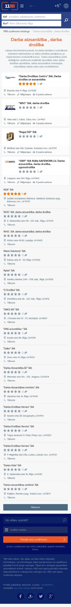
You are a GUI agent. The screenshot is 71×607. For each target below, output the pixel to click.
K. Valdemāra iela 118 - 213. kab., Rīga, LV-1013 (30, 221)
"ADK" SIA (8, 189)
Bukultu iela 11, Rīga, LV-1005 (21, 90)
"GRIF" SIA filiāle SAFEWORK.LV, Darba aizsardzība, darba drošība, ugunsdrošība (42, 164)
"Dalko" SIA (9, 348)
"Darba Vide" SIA (12, 465)
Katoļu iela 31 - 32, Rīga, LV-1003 (23, 259)
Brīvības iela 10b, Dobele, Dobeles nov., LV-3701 (32, 148)
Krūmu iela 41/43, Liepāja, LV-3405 (24, 240)
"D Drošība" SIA (11, 290)
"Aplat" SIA (9, 270)
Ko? (5, 16)
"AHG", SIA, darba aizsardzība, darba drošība (27, 212)
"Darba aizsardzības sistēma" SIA (20, 484)
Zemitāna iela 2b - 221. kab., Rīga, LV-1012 (28, 298)
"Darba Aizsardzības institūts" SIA (21, 387)
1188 (10, 6)
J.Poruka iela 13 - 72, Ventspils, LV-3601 (27, 318)
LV (32, 6)
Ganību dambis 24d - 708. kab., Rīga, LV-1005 (30, 279)
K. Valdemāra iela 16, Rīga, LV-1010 (24, 474)
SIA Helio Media (22, 588)
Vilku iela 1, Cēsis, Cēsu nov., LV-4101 (26, 119)
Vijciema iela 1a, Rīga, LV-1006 (22, 396)
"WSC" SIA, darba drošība (34, 103)
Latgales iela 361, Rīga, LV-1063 (23, 178)
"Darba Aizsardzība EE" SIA (17, 368)
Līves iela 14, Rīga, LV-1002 (21, 357)
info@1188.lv (48, 584)
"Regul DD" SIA (28, 132)
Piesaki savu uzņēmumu (34, 539)
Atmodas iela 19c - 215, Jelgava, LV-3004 (28, 376)
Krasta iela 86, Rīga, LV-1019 (21, 337)
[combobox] (31, 17)
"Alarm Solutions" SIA (14, 251)
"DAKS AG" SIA (11, 309)
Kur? (5, 23)
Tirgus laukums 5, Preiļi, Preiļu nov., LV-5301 (29, 435)
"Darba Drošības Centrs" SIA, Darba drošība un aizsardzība (40, 78)
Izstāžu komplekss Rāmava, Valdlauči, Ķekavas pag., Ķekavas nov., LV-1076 (34, 200)
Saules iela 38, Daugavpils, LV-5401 (25, 415)
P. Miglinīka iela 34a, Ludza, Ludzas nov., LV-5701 (32, 454)
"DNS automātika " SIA (15, 329)
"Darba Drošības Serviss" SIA (18, 407)
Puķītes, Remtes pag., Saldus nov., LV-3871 (29, 493)
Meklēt (66, 20)
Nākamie (35, 507)
